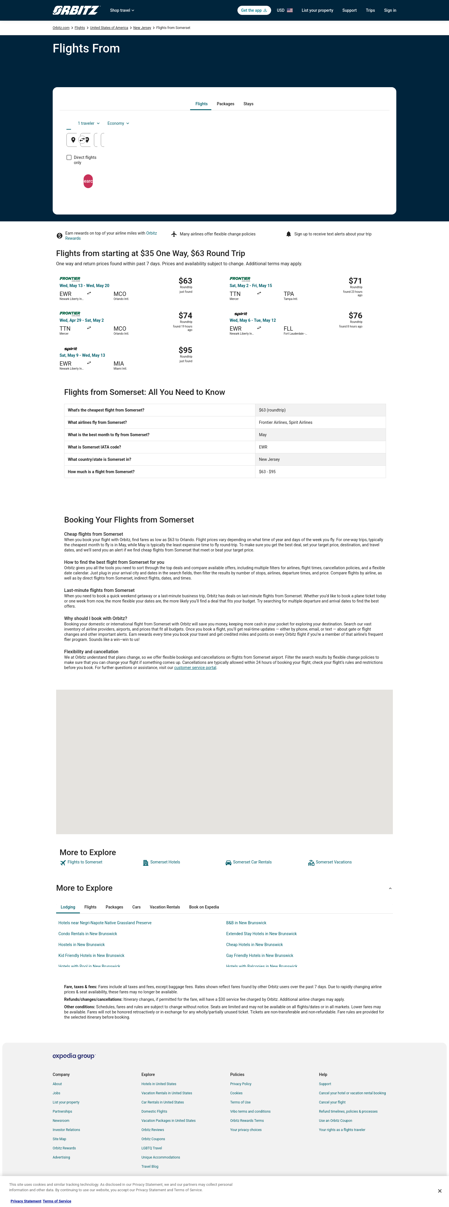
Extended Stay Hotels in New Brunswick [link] (261, 933)
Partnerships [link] (62, 1111)
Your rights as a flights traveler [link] (342, 1130)
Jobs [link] (56, 1093)
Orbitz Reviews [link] (152, 1130)
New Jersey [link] (142, 28)
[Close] (440, 1191)
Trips (370, 10)
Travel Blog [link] (149, 1167)
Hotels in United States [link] (158, 1084)
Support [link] (325, 1084)
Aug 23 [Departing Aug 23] (299, 142)
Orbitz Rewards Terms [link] (247, 1121)
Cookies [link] (236, 1093)
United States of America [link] (109, 28)
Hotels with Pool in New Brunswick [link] (89, 966)
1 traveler (334, 123)
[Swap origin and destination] (173, 140)
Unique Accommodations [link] (160, 1157)
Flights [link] (80, 28)
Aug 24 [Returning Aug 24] (352, 142)
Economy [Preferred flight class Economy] (364, 123)
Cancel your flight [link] (332, 1102)
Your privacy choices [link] (246, 1130)
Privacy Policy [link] (240, 1084)
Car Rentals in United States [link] (162, 1102)
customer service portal (195, 667)
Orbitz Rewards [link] (64, 1148)
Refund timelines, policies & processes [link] (348, 1111)
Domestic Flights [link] (154, 1111)
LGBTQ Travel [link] (151, 1148)
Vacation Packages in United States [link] (168, 1121)
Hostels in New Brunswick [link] (81, 944)
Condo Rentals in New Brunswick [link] (87, 933)
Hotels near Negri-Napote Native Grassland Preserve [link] (104, 923)
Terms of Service (57, 1201)
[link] (100, 862)
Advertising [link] (61, 1157)
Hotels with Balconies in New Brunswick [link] (262, 966)
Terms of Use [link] (240, 1102)
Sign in (390, 10)
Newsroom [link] (61, 1121)
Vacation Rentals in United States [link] (166, 1093)
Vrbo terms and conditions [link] (250, 1111)
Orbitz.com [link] (61, 28)
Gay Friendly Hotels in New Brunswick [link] (259, 955)
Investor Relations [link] (66, 1130)
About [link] (57, 1084)
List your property (317, 10)
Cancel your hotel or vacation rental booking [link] (352, 1093)
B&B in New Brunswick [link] (246, 923)
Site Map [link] (59, 1139)
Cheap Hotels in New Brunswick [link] (254, 944)
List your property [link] (66, 1102)
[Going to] (224, 140)
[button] (224, 888)
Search (224, 176)
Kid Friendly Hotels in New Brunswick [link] (91, 955)
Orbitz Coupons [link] (153, 1139)
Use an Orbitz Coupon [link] (335, 1121)
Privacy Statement (26, 1201)
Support (349, 10)
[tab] (201, 104)
